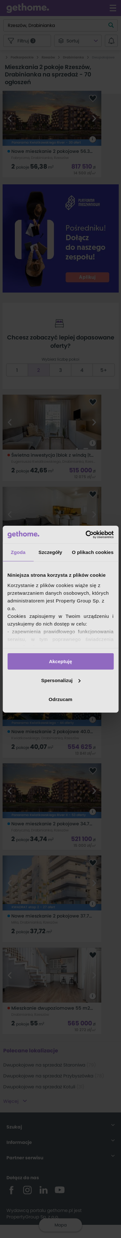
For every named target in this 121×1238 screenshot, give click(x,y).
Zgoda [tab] (18, 552)
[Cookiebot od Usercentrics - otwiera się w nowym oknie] (86, 534)
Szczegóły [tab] (50, 552)
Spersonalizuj (60, 680)
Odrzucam (60, 699)
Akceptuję (60, 661)
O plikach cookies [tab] (93, 552)
